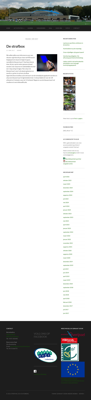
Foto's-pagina (78, 118)
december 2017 (68, 306)
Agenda (30, 28)
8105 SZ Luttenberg (12, 336)
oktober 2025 (67, 180)
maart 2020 (66, 258)
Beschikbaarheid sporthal (73, 159)
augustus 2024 (67, 195)
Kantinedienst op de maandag (72, 48)
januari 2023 (67, 228)
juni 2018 (66, 291)
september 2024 (68, 191)
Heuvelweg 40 (10, 334)
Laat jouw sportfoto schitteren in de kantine (73, 44)
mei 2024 (66, 202)
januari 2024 (67, 210)
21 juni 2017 (10, 50)
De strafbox (15, 46)
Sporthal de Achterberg (20, 393)
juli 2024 (65, 199)
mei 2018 (66, 295)
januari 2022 (67, 239)
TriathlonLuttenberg (40, 374)
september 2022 (68, 232)
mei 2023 (66, 221)
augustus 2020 (67, 254)
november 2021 (68, 243)
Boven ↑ (82, 393)
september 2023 (68, 217)
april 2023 (66, 224)
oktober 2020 (67, 250)
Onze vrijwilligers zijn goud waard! (73, 52)
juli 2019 (65, 269)
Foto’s (68, 28)
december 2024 (68, 188)
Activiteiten (18, 28)
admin (19, 50)
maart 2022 (66, 236)
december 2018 (68, 284)
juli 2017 (65, 309)
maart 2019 (66, 280)
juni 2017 (66, 313)
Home (8, 28)
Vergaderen (41, 28)
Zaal (50, 28)
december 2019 (68, 261)
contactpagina (71, 153)
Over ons (59, 28)
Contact (76, 28)
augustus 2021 (67, 247)
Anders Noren (72, 393)
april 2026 (66, 176)
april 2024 (66, 206)
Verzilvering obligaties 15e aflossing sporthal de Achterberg (73, 57)
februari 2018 (67, 302)
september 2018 (68, 287)
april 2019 (66, 276)
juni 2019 (66, 272)
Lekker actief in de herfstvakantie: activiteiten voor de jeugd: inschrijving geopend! (73, 63)
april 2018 (66, 298)
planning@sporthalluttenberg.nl (20, 346)
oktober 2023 (67, 213)
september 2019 (68, 265)
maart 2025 (66, 184)
